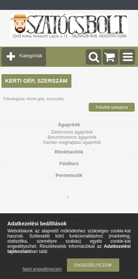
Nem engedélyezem (42, 269)
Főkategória (14, 99)
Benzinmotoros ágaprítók (71, 137)
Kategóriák (31, 55)
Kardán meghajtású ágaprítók (72, 142)
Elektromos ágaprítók (72, 132)
